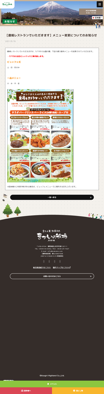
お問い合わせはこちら (52, 276)
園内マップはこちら (62, 267)
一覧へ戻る (52, 197)
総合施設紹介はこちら (42, 267)
